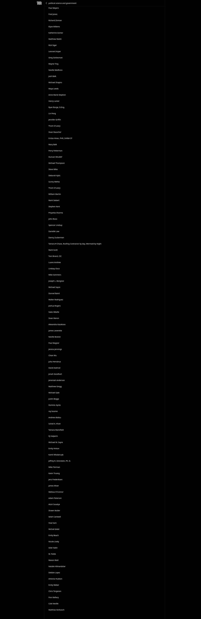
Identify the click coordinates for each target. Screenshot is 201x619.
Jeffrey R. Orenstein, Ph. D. (59, 461)
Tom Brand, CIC (55, 256)
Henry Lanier (53, 101)
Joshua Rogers (54, 306)
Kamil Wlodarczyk (55, 454)
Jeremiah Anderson (56, 380)
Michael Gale (53, 392)
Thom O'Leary (54, 126)
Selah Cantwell (54, 516)
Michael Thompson (56, 163)
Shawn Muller (54, 510)
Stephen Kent (54, 206)
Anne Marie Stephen (57, 95)
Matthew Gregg (55, 386)
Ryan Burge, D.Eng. (56, 107)
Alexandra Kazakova (56, 324)
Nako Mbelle (53, 312)
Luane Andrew (54, 262)
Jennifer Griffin (54, 119)
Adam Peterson (55, 498)
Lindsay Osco (54, 268)
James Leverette (55, 330)
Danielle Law (53, 231)
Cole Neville (53, 603)
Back (46, 3)
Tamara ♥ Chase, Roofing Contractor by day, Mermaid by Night (74, 243)
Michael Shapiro (55, 82)
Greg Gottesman (55, 57)
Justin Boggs (53, 399)
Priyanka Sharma (55, 212)
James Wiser (53, 485)
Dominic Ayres (54, 405)
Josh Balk (52, 76)
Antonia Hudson (55, 579)
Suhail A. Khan (54, 423)
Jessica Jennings (55, 349)
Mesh (39, 3)
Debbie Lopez (54, 572)
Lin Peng (52, 113)
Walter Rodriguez (55, 299)
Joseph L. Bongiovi (56, 281)
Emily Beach (53, 535)
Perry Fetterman (55, 150)
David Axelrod (54, 368)
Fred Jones (52, 14)
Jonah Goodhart (55, 374)
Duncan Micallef (55, 157)
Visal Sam (52, 523)
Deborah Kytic (54, 175)
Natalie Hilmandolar (57, 566)
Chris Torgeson (54, 591)
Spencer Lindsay (55, 225)
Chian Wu (52, 355)
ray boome (53, 411)
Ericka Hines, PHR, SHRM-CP (60, 138)
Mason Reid (53, 560)
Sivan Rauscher (54, 132)
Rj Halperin (53, 436)
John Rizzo (52, 219)
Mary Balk (52, 144)
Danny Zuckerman (56, 237)
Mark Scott (53, 250)
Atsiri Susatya (54, 504)
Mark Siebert (53, 200)
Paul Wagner (53, 343)
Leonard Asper (54, 51)
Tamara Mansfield (56, 430)
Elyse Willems (54, 26)
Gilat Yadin (53, 547)
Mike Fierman (54, 467)
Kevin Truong (54, 473)
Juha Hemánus (54, 361)
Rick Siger (52, 45)
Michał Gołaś (53, 529)
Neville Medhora (55, 70)
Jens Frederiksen (55, 479)
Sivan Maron (53, 318)
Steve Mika (53, 169)
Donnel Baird (54, 293)
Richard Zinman (55, 20)
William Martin (54, 194)
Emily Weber (53, 585)
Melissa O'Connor (55, 492)
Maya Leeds (53, 88)
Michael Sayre (54, 287)
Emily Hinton (53, 448)
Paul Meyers (53, 8)
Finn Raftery (53, 597)
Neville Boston (54, 337)
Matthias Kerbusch (56, 610)
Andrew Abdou (54, 417)
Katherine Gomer (55, 33)
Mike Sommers (54, 275)
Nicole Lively (53, 541)
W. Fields (52, 554)
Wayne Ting (53, 64)
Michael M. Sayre (55, 442)
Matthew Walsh (55, 39)
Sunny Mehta (54, 181)
